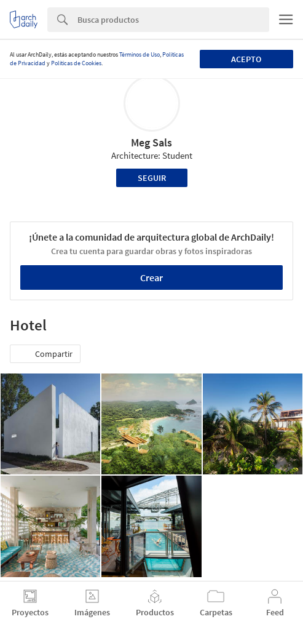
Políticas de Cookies (76, 63)
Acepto (246, 59)
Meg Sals (151, 142)
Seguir (152, 177)
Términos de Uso (139, 54)
